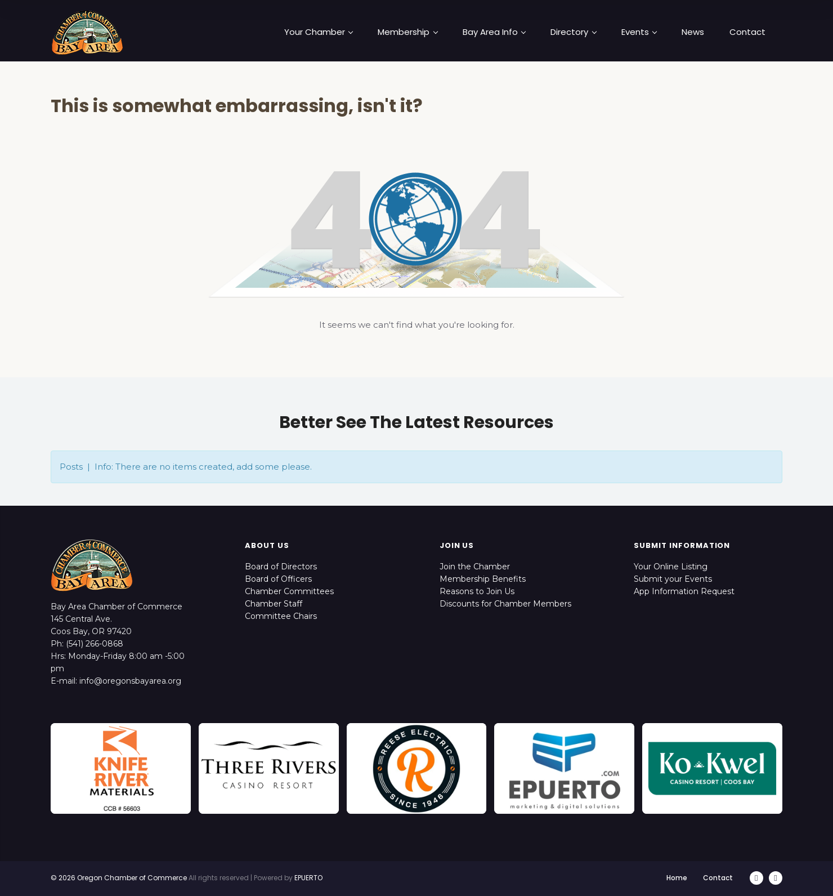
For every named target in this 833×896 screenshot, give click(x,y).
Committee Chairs (281, 616)
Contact (747, 32)
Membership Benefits (483, 579)
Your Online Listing (670, 566)
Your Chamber (318, 32)
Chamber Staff (273, 604)
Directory (573, 32)
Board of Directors (281, 566)
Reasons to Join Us (477, 591)
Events (639, 32)
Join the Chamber (475, 566)
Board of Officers (278, 579)
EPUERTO (308, 877)
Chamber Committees (289, 591)
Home (676, 877)
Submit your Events (673, 579)
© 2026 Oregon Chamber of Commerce (119, 877)
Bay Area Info (494, 32)
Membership (407, 32)
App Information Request (684, 591)
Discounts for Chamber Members (505, 604)
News (693, 32)
